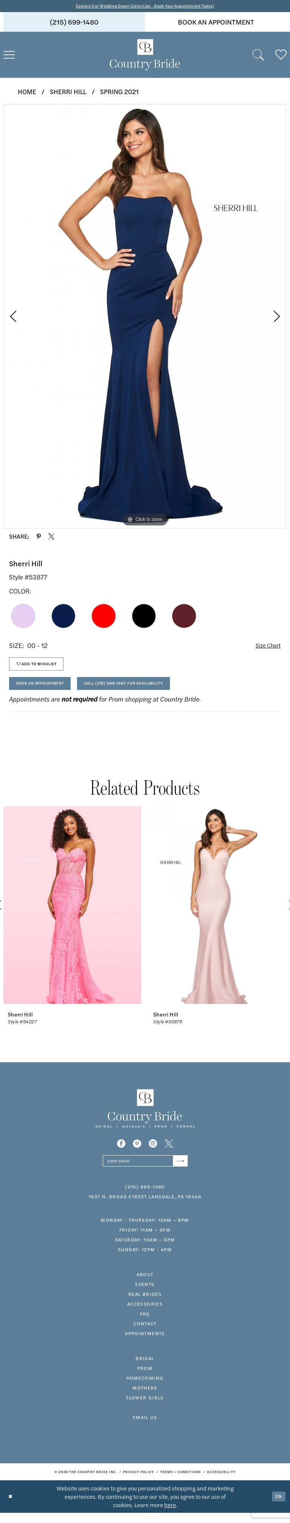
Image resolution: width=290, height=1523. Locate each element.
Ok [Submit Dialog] (278, 1507)
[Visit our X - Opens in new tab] (169, 1152)
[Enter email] (145, 1170)
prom (145, 1378)
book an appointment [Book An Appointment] (216, 23)
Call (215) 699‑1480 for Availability (148, 690)
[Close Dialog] (11, 1506)
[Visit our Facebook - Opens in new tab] (121, 1152)
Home (27, 92)
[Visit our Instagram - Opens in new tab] (153, 1152)
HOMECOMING (145, 1388)
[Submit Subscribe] (179, 1170)
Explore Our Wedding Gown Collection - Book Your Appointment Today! (145, 6)
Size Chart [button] (266, 646)
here (170, 1515)
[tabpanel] (145, 317)
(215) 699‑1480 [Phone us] (74, 23)
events (144, 1294)
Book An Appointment (47, 690)
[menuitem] (74, 23)
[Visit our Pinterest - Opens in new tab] (137, 1152)
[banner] (145, 56)
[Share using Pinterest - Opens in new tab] (39, 537)
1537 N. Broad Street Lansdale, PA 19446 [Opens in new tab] (145, 1206)
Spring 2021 (119, 92)
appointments (145, 1343)
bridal (145, 1368)
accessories (145, 1314)
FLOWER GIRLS (145, 1407)
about (145, 1284)
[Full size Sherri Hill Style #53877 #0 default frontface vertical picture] (145, 317)
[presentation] (72, 913)
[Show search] (258, 55)
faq (145, 1323)
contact (145, 1333)
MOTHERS (145, 1397)
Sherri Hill (68, 92)
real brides (145, 1304)
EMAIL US (145, 1427)
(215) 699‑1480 (145, 1196)
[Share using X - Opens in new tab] (51, 537)
